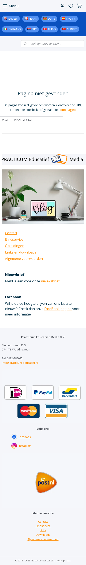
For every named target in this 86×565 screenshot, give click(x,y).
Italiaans (14, 29)
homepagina (67, 110)
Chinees (72, 29)
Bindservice (14, 239)
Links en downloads (20, 252)
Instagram (25, 446)
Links (43, 530)
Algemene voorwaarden (24, 258)
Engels (13, 18)
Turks (52, 29)
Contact (11, 233)
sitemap (60, 560)
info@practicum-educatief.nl (20, 363)
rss (69, 560)
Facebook (25, 437)
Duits (51, 18)
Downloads (43, 535)
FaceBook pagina (58, 308)
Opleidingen (14, 245)
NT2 (34, 29)
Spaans (71, 18)
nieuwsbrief (50, 281)
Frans (33, 18)
